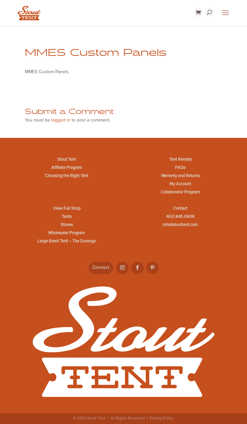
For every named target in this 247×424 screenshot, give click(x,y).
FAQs (180, 167)
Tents (67, 216)
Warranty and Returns (180, 175)
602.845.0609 (180, 216)
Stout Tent (66, 159)
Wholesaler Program (66, 233)
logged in (60, 120)
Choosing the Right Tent (66, 175)
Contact (180, 208)
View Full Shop (66, 208)
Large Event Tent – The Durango (66, 241)
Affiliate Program (66, 167)
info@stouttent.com (180, 224)
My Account (180, 184)
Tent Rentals (180, 159)
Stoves (67, 224)
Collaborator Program (180, 192)
